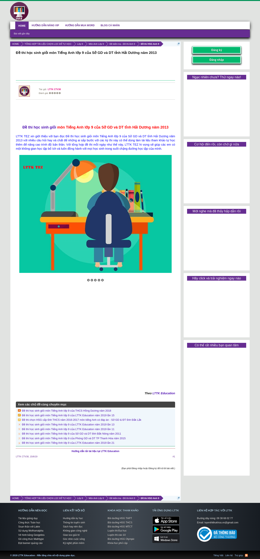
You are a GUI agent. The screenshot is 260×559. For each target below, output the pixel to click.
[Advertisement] (95, 68)
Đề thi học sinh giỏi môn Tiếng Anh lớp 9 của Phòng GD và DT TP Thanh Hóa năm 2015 (74, 438)
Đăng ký (216, 50)
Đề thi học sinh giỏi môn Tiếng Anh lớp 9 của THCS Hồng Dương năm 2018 (66, 410)
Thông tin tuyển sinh (74, 522)
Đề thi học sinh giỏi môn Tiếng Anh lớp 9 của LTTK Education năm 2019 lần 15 (68, 415)
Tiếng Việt (218, 555)
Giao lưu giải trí (71, 535)
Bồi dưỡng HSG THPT (120, 518)
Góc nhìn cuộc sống (74, 539)
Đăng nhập (216, 60)
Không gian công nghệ (75, 530)
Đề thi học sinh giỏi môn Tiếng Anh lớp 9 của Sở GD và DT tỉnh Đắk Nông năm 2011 (71, 433)
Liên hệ (229, 555)
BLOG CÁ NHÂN (110, 25)
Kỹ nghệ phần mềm (73, 543)
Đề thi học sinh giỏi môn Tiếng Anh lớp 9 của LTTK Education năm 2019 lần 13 (68, 424)
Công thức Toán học (29, 522)
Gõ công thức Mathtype (31, 539)
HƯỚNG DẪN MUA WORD (80, 25)
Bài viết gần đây (22, 33)
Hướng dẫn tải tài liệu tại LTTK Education (95, 451)
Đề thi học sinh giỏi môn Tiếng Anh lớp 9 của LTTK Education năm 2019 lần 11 (68, 429)
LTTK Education (164, 393)
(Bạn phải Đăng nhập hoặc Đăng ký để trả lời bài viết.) (148, 468)
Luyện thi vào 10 (117, 535)
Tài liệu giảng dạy (28, 518)
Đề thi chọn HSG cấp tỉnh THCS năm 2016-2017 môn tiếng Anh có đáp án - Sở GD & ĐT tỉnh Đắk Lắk (81, 419)
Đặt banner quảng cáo (30, 543)
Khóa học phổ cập (118, 543)
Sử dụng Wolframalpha (30, 530)
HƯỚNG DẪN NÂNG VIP (45, 25)
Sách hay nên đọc (72, 526)
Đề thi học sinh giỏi (39, 127)
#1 (174, 456)
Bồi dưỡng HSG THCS (120, 522)
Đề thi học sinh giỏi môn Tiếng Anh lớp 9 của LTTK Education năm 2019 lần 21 (68, 442)
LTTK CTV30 (54, 89)
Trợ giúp (239, 555)
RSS (246, 555)
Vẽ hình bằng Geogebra (31, 535)
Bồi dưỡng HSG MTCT (120, 526)
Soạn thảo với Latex (29, 526)
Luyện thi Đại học (117, 530)
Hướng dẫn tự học (73, 518)
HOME (22, 25)
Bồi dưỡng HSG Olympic (121, 539)
